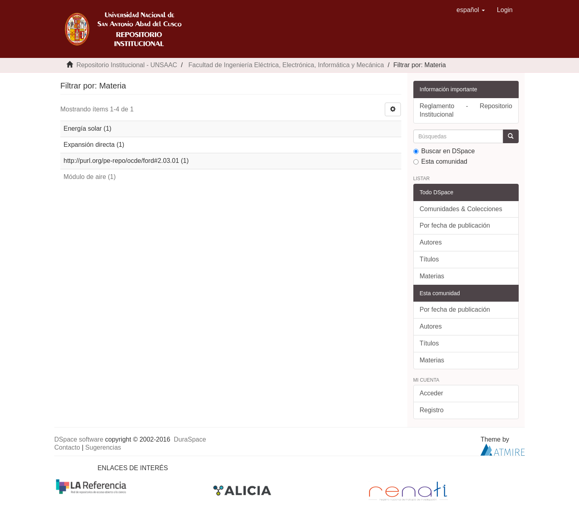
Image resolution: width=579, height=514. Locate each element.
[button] (470, 10)
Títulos (429, 259)
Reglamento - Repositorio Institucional (466, 110)
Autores (431, 242)
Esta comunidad (440, 161)
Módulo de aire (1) (90, 176)
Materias (432, 276)
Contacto (67, 447)
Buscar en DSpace (444, 151)
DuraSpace (190, 439)
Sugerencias (103, 447)
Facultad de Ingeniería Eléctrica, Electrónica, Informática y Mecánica (286, 65)
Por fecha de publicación (455, 225)
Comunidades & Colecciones (461, 209)
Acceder (431, 393)
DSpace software (78, 439)
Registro (432, 410)
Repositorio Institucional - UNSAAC (126, 65)
